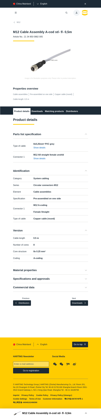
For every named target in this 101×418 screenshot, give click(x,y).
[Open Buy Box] (50, 413)
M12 (16, 22)
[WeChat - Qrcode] (55, 364)
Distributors (72, 111)
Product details (21, 111)
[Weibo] (74, 364)
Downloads (37, 111)
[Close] (85, 4)
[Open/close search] (66, 12)
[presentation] (42, 4)
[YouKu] (68, 364)
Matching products (54, 111)
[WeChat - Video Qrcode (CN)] (61, 364)
